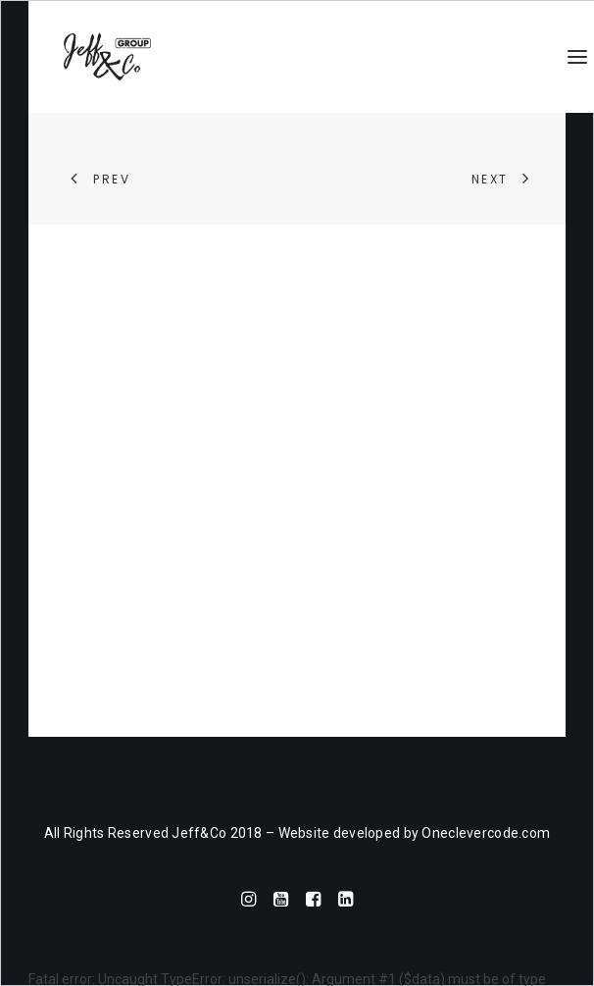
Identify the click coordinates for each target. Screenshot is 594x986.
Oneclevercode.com (485, 833)
